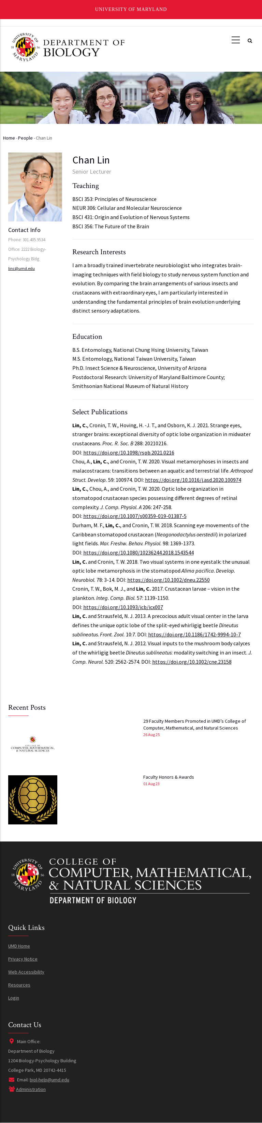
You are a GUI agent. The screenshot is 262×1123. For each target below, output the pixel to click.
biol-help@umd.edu (49, 1080)
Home (9, 138)
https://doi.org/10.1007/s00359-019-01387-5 (135, 516)
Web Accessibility (26, 972)
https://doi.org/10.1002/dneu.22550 (168, 579)
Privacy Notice (23, 959)
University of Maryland (131, 9)
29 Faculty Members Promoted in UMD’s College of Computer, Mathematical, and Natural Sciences (194, 724)
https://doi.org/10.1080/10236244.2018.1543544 (138, 552)
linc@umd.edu (21, 268)
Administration (31, 1089)
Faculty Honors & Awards (168, 777)
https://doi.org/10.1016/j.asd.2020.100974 (193, 479)
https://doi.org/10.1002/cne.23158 (192, 661)
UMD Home (19, 946)
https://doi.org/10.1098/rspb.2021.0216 (128, 452)
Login (13, 998)
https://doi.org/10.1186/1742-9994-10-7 (194, 634)
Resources (19, 985)
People (25, 138)
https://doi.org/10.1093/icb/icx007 (123, 607)
